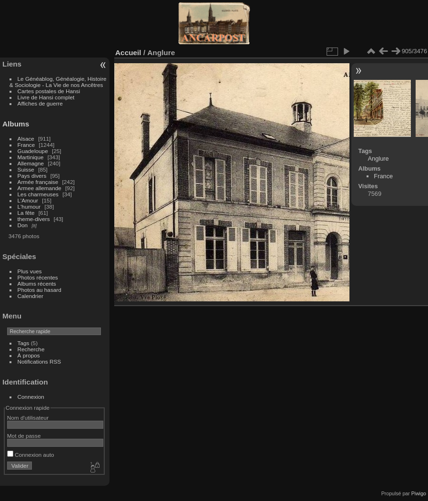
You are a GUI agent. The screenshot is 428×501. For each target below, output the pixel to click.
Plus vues (30, 271)
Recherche (31, 349)
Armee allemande (39, 188)
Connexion (31, 397)
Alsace (26, 138)
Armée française (38, 182)
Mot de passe (24, 436)
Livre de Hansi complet (46, 97)
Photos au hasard (39, 290)
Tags (24, 343)
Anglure (378, 158)
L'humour (29, 206)
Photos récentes (38, 277)
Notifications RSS (39, 361)
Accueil (128, 52)
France (26, 145)
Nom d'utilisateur (28, 417)
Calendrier (30, 296)
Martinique (31, 157)
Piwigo (418, 493)
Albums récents (37, 283)
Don (23, 225)
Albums (15, 124)
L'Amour (28, 200)
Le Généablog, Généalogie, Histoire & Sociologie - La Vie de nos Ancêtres (58, 82)
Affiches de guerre (40, 103)
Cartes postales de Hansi (49, 91)
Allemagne (31, 163)
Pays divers (32, 176)
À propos (29, 355)
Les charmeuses (38, 194)
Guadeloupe (33, 151)
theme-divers (34, 219)
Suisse (26, 169)
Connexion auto (30, 455)
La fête (26, 213)
